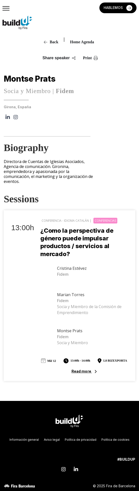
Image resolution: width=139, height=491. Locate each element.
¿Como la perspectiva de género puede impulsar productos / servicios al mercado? (77, 242)
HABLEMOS (114, 7)
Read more (81, 371)
